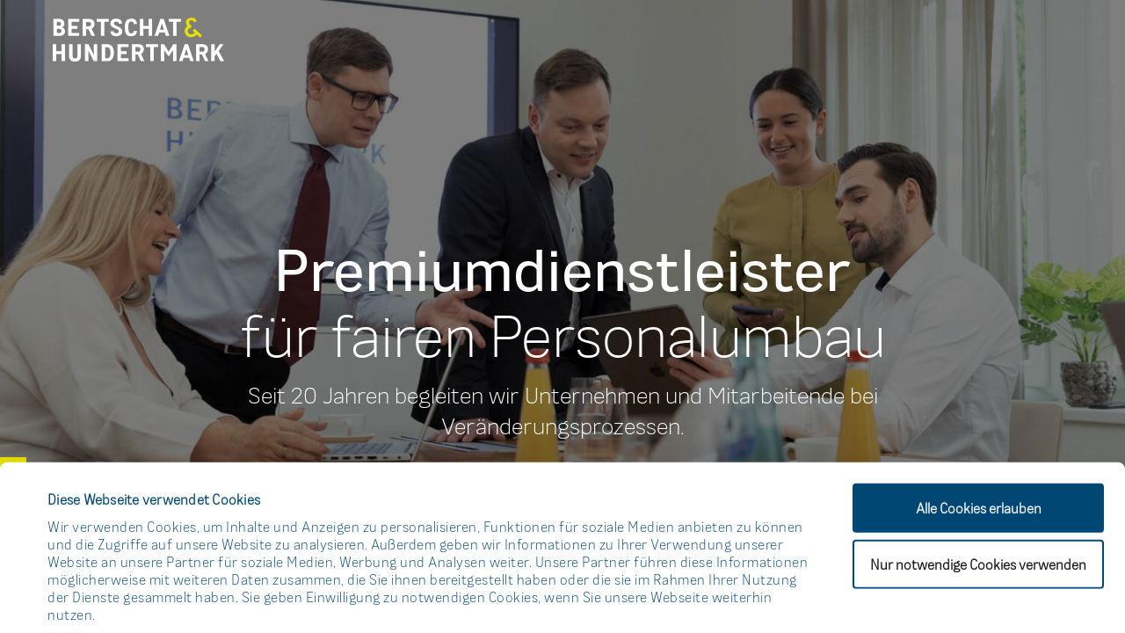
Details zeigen (769, 598)
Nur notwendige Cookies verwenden (978, 458)
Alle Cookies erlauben (979, 402)
